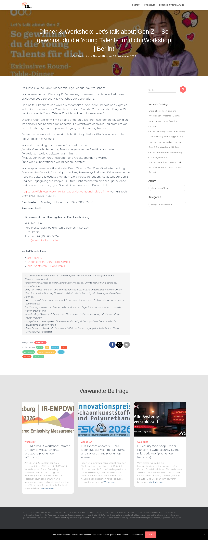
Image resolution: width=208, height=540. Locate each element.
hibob (39, 347)
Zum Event (34, 257)
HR (47, 347)
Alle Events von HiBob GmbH (46, 266)
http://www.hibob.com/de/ (41, 240)
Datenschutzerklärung (171, 5)
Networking (29, 352)
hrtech (55, 347)
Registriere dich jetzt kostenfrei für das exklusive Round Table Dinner (66, 191)
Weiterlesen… (48, 488)
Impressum (149, 5)
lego (64, 347)
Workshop (40, 342)
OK (151, 534)
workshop (38, 357)
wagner (27, 357)
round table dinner (46, 352)
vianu (61, 352)
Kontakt (135, 5)
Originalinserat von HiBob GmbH (48, 261)
